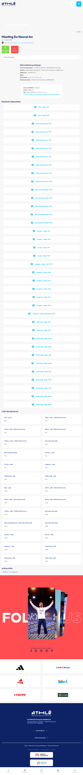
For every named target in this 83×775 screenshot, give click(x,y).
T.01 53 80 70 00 (31, 723)
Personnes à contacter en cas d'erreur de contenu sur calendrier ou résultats (41, 94)
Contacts (53, 749)
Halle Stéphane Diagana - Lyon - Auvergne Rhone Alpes (19, 43)
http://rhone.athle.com (35, 77)
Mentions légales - (46, 749)
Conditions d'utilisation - (34, 749)
